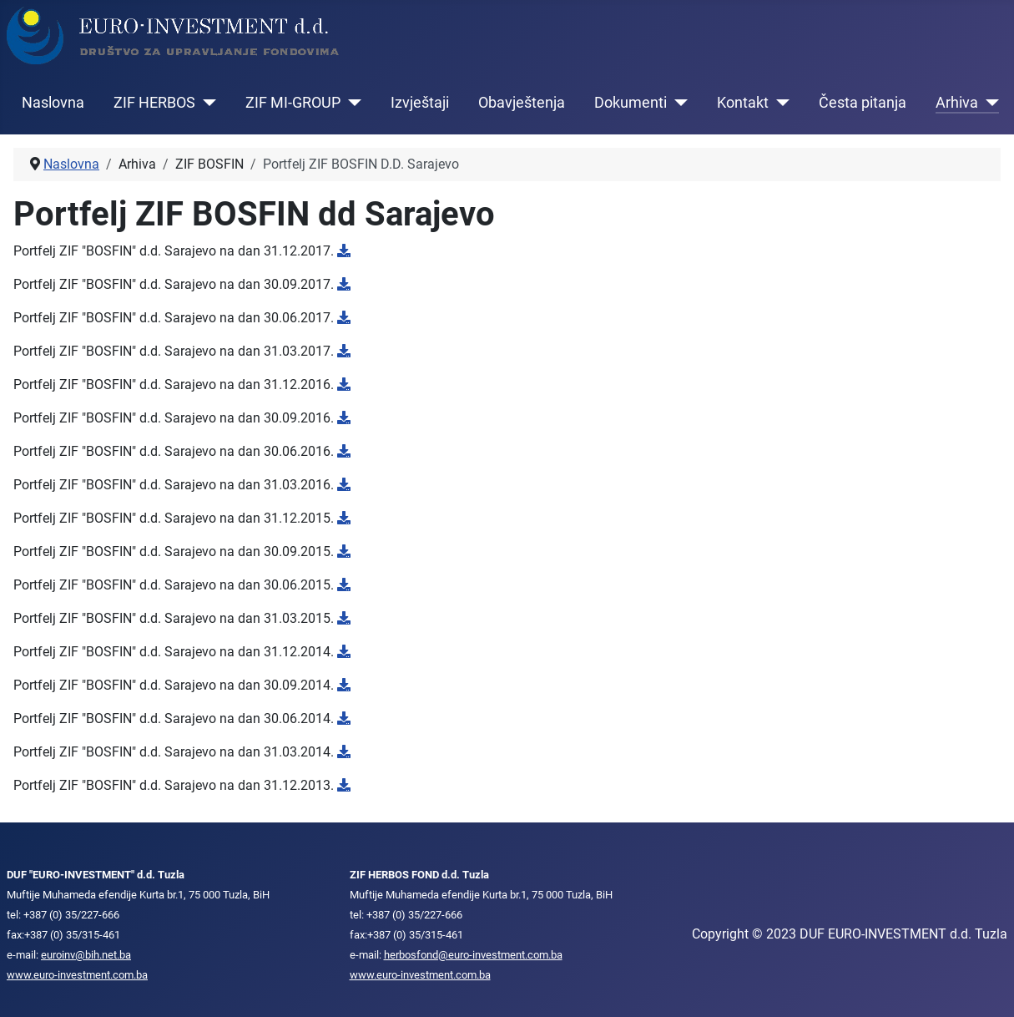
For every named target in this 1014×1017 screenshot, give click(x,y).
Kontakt (743, 102)
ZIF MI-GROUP (293, 102)
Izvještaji (420, 102)
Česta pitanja (862, 102)
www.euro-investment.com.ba (77, 975)
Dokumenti (630, 102)
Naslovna (53, 102)
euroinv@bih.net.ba (86, 955)
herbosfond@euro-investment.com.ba (473, 955)
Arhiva (957, 102)
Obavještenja (521, 102)
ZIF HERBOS (154, 102)
